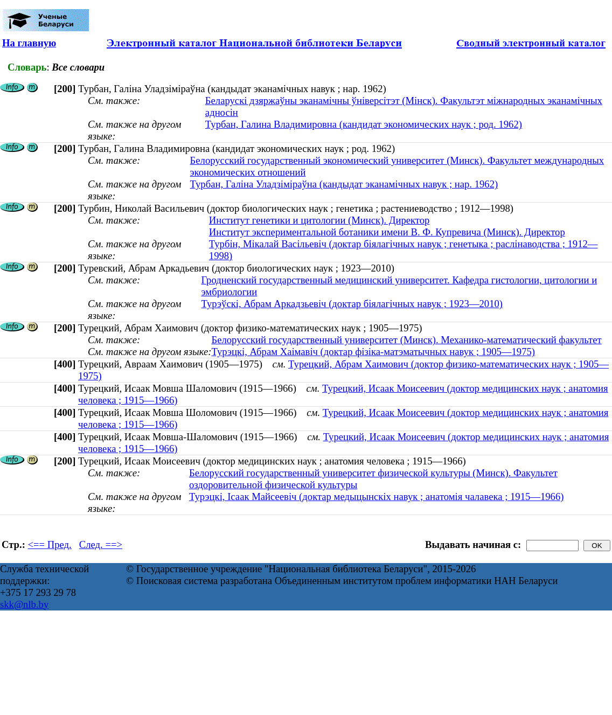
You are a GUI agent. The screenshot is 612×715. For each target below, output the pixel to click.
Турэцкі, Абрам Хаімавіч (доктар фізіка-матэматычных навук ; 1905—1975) (373, 351)
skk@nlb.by (24, 604)
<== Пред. (50, 544)
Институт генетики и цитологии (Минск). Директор (319, 220)
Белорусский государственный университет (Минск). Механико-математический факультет (406, 339)
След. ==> (100, 544)
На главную (29, 42)
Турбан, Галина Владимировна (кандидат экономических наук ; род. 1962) (363, 124)
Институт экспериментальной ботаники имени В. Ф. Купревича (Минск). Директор (387, 232)
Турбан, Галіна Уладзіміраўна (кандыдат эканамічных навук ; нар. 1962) (344, 184)
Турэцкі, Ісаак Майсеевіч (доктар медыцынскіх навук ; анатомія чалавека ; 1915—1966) (376, 496)
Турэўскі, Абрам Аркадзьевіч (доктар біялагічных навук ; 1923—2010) (352, 303)
